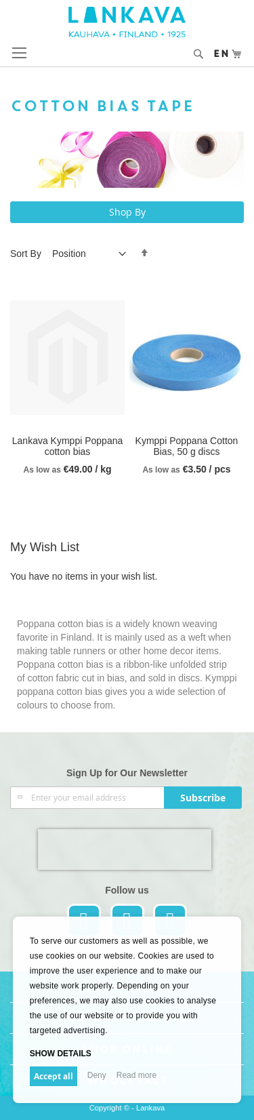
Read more (136, 1075)
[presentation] (124, 849)
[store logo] (127, 22)
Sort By (25, 253)
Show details (60, 1053)
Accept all (53, 1076)
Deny (96, 1075)
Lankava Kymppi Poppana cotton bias (67, 446)
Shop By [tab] (127, 211)
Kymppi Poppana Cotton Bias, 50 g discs (186, 446)
